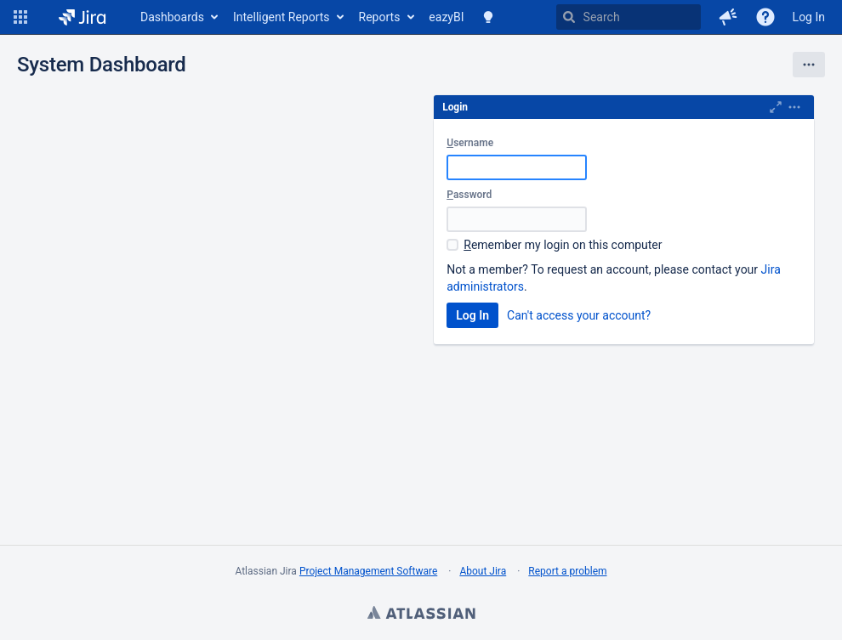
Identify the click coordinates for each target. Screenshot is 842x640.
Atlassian (421, 614)
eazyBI (446, 17)
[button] (20, 17)
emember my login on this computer (563, 245)
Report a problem (567, 571)
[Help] (765, 17)
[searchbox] (628, 17)
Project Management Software (368, 571)
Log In (809, 17)
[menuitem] (178, 17)
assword (469, 195)
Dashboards (172, 17)
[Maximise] (775, 107)
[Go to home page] (82, 17)
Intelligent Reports (281, 17)
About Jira (482, 571)
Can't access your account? (579, 315)
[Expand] (794, 107)
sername (470, 143)
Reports (380, 17)
